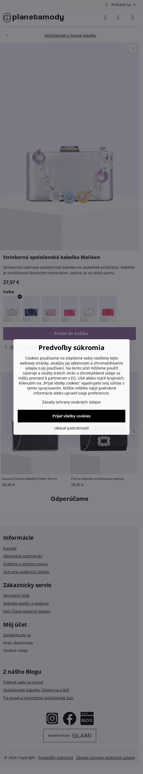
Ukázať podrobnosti (71, 428)
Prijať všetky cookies (71, 415)
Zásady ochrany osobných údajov (71, 402)
